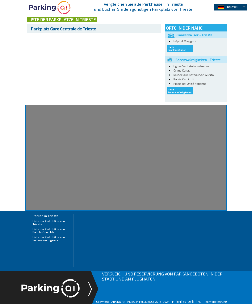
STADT (108, 278)
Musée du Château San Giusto (193, 75)
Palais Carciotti (183, 79)
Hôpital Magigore (184, 41)
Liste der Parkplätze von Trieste (49, 222)
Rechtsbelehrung (215, 301)
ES (184, 301)
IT (194, 301)
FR (173, 301)
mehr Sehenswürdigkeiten (180, 91)
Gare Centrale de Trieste (63, 28)
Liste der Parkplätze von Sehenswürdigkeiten (49, 238)
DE (190, 301)
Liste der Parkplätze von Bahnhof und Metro (49, 230)
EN (179, 301)
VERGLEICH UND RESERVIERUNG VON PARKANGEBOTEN (155, 273)
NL (199, 301)
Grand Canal (181, 70)
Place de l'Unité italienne (189, 83)
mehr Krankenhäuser (177, 48)
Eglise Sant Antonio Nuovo (191, 66)
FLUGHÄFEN (144, 278)
